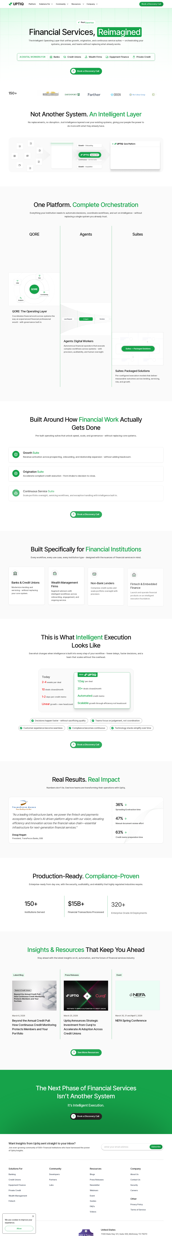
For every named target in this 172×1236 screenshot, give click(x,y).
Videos (93, 1212)
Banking (12, 1174)
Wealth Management (18, 1196)
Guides (93, 1201)
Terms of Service (138, 1209)
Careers (134, 1190)
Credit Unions (15, 1179)
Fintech (12, 1201)
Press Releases (97, 1179)
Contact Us (135, 1179)
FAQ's (92, 1206)
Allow (19, 1228)
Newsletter (95, 1185)
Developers (54, 1174)
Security (134, 1185)
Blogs (92, 1174)
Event (92, 1196)
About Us (134, 1174)
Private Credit (15, 1190)
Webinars (94, 1190)
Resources (76, 4)
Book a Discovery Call (151, 4)
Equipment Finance (17, 1185)
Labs (51, 1185)
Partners (53, 1179)
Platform (32, 4)
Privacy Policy (136, 1204)
